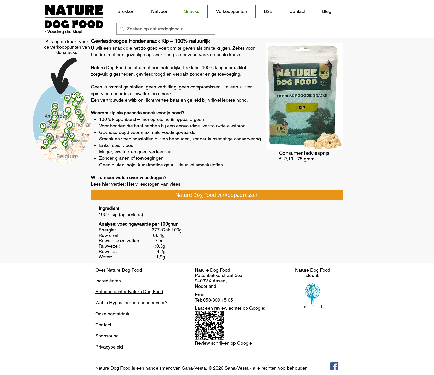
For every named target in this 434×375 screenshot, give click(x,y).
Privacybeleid (109, 347)
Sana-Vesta (237, 368)
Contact (103, 324)
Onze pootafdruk (112, 313)
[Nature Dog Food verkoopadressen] (217, 195)
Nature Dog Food (113, 368)
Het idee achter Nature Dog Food (129, 291)
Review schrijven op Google (223, 343)
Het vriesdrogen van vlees (153, 184)
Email (200, 294)
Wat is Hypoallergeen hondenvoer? (131, 302)
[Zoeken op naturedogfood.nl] (165, 28)
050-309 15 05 (218, 300)
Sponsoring (107, 335)
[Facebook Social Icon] (334, 366)
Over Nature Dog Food (118, 270)
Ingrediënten (108, 280)
